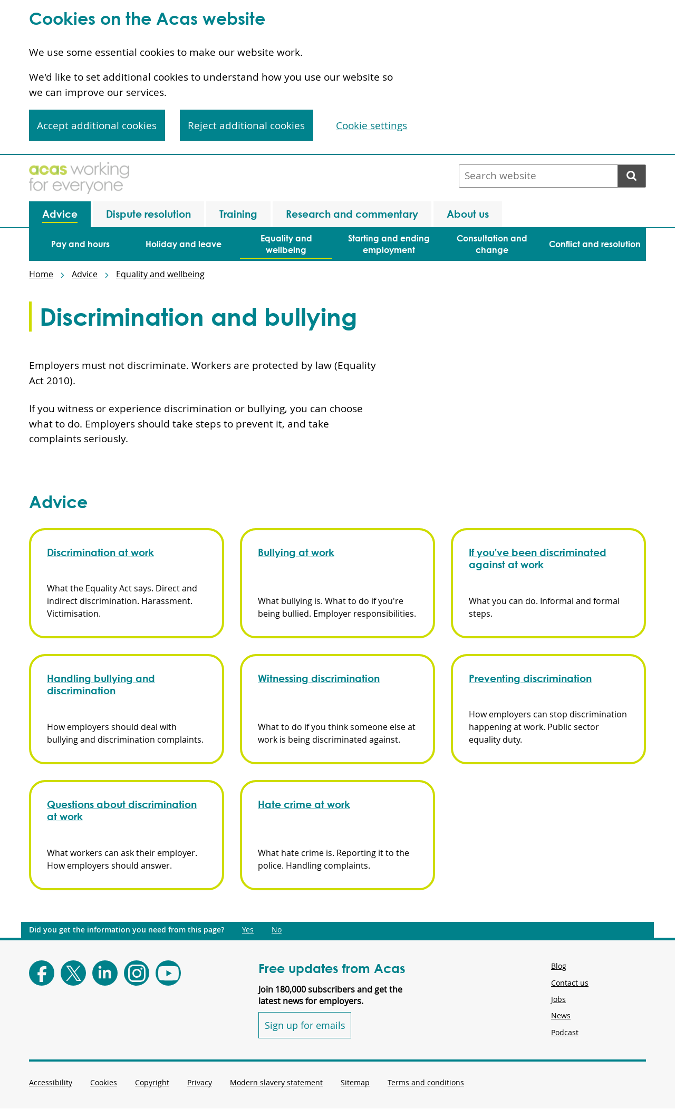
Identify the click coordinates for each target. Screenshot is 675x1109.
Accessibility (50, 1082)
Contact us (570, 983)
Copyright (152, 1082)
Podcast (564, 1032)
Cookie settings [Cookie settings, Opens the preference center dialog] (371, 125)
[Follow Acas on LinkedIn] (105, 973)
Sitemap (355, 1082)
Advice (85, 274)
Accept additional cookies (97, 125)
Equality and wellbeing (160, 274)
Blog (558, 966)
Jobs (558, 999)
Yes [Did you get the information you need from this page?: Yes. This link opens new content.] (248, 930)
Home (41, 274)
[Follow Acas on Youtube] (168, 973)
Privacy (199, 1082)
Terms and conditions (426, 1082)
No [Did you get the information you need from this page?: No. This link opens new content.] (277, 930)
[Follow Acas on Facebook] (41, 973)
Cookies (103, 1082)
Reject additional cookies (246, 125)
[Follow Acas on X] (73, 973)
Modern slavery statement (276, 1082)
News (561, 1015)
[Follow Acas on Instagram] (136, 973)
